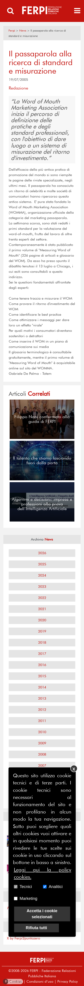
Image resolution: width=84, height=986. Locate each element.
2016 (42, 665)
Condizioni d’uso (39, 981)
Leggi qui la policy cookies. (42, 873)
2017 (42, 654)
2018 (42, 642)
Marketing (28, 898)
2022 (42, 598)
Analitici (56, 886)
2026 (42, 553)
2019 (42, 631)
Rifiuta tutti (36, 928)
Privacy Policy (67, 981)
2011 (42, 721)
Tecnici (26, 886)
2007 (42, 765)
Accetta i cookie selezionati (42, 914)
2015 (42, 676)
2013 (42, 698)
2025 (42, 564)
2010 (42, 732)
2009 (42, 743)
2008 (42, 754)
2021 (42, 609)
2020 (42, 620)
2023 (42, 586)
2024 (42, 575)
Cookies (12, 981)
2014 (42, 687)
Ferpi (12, 30)
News (22, 30)
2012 (42, 709)
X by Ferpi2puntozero (23, 938)
